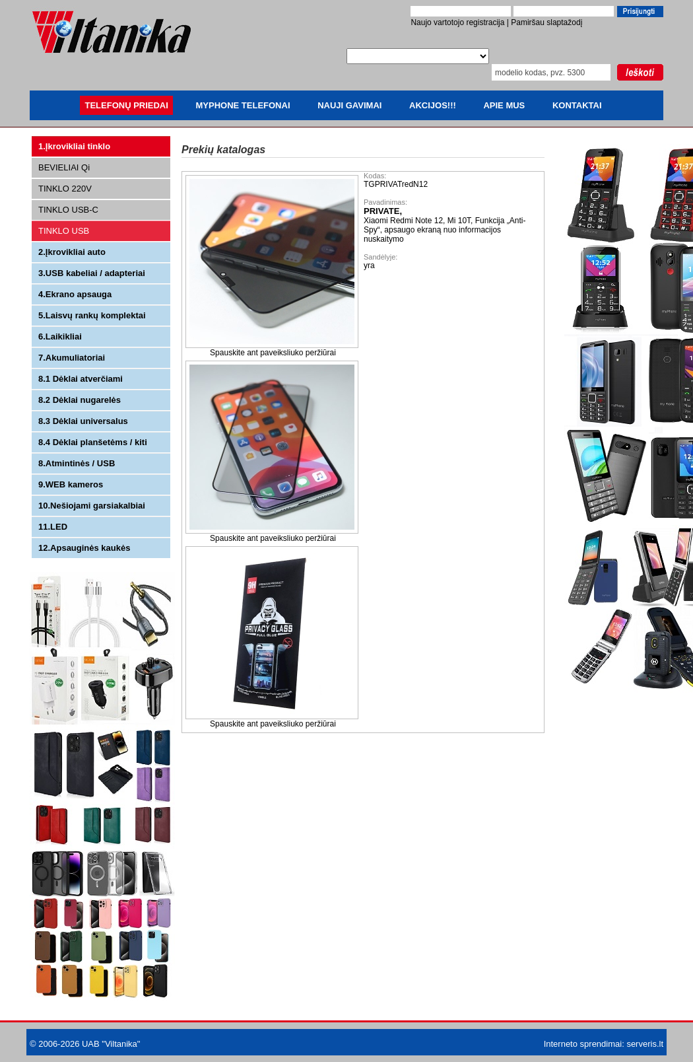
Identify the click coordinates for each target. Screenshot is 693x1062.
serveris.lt (644, 1044)
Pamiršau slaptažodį (546, 22)
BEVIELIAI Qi (64, 167)
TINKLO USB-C (68, 210)
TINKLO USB (63, 231)
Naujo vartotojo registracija (457, 22)
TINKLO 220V (65, 189)
